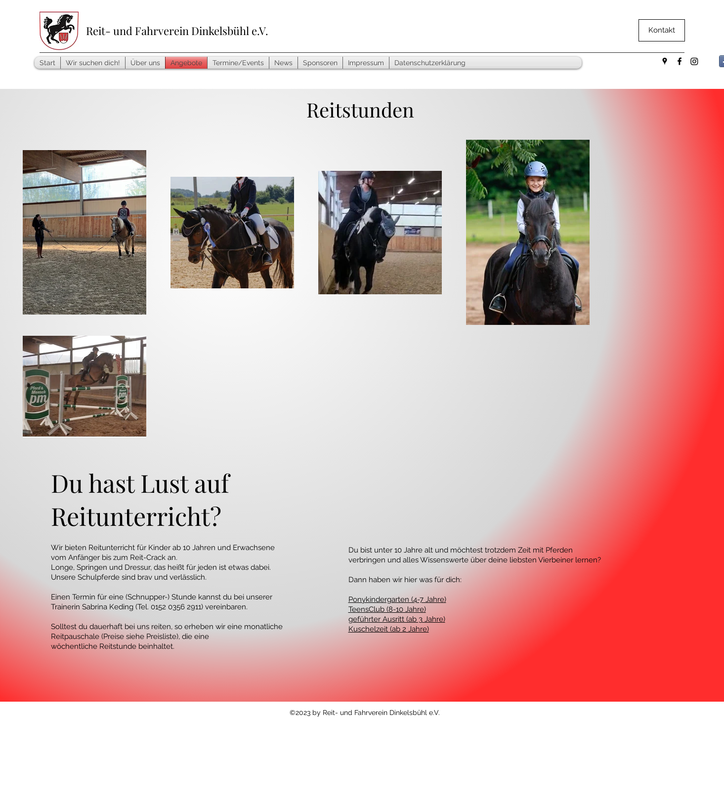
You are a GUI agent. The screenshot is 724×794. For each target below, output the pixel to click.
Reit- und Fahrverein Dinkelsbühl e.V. (177, 30)
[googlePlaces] (665, 61)
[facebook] (679, 61)
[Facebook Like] (589, 66)
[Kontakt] (662, 30)
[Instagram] (694, 61)
